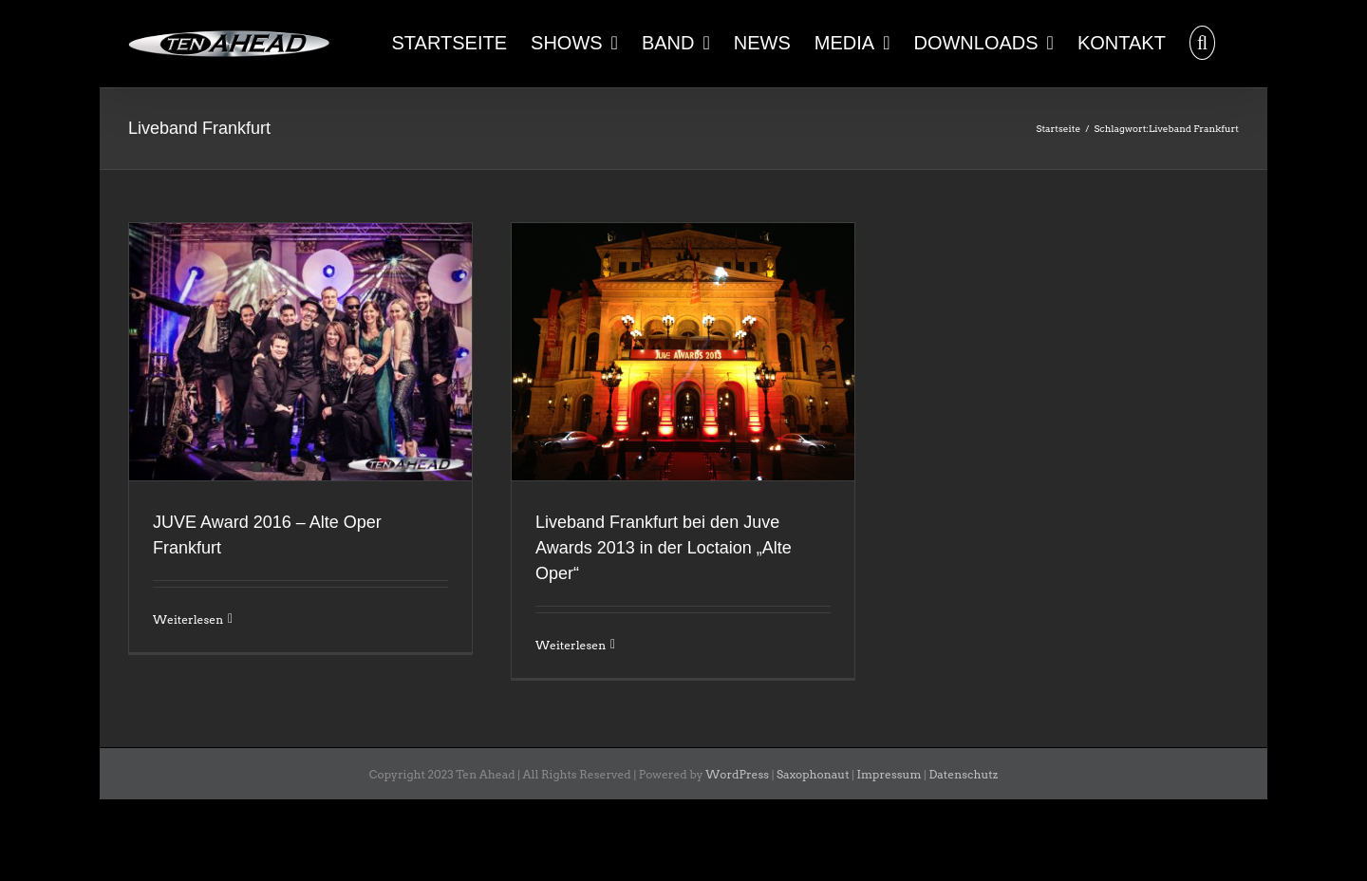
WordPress (737, 774)
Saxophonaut (813, 774)
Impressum (889, 774)
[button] (1202, 41)
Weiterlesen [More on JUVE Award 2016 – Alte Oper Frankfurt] (188, 619)
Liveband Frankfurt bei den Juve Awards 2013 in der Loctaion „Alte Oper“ (663, 548)
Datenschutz (963, 774)
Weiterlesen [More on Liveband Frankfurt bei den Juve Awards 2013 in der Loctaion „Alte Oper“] (570, 645)
